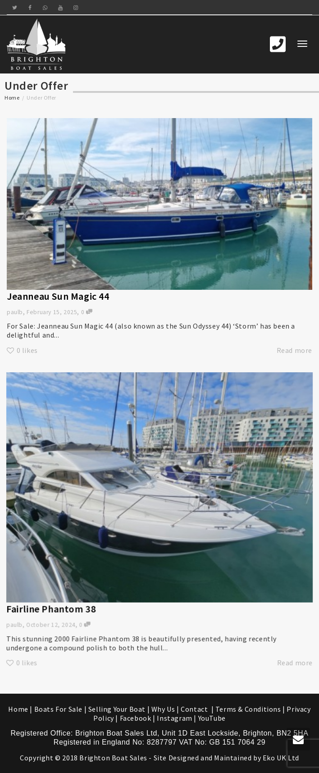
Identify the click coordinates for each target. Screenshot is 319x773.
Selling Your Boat (117, 709)
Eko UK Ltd (281, 757)
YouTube (212, 718)
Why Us (163, 709)
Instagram (174, 718)
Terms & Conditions (248, 709)
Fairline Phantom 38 (65, 597)
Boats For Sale (58, 709)
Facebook (135, 718)
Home (12, 97)
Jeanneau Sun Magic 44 (58, 296)
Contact (195, 709)
